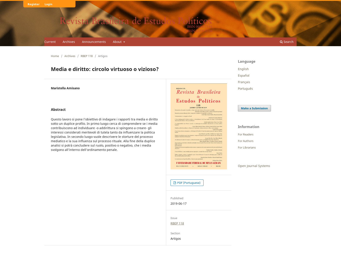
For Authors (245, 141)
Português (245, 88)
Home (55, 56)
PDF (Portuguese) (189, 183)
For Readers (245, 134)
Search (287, 42)
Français (244, 82)
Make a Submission (254, 108)
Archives (69, 42)
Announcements (94, 42)
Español (243, 75)
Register (34, 4)
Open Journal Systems (254, 166)
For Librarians (247, 147)
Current (50, 42)
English (243, 69)
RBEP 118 (87, 56)
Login (48, 4)
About (117, 42)
